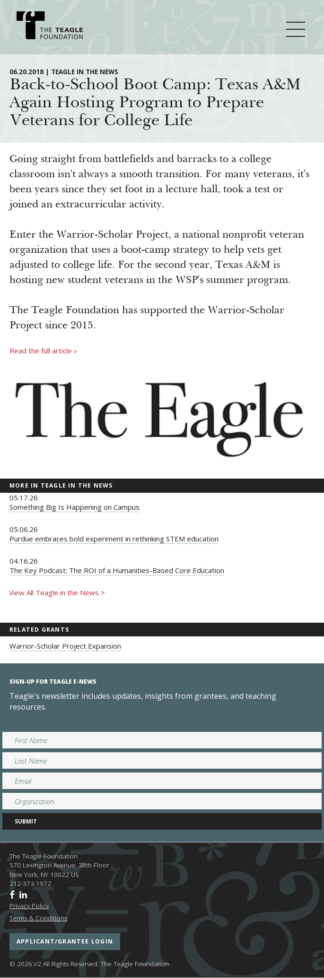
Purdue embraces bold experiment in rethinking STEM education (114, 538)
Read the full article (43, 351)
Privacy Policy (29, 905)
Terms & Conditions (38, 918)
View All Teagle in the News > (57, 592)
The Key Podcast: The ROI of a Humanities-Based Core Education (116, 570)
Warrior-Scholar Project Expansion (65, 646)
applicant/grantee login (65, 941)
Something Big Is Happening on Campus (74, 507)
